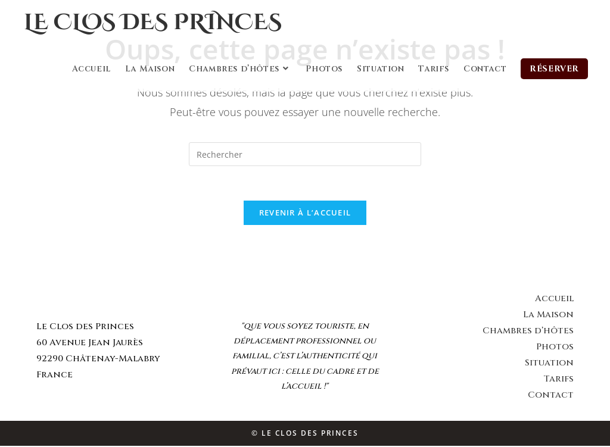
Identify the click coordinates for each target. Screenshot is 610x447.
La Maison (548, 316)
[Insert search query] (305, 154)
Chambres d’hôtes (528, 332)
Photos (555, 348)
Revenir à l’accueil (305, 213)
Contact (551, 396)
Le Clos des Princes (163, 23)
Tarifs (558, 380)
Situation (549, 364)
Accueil (554, 299)
